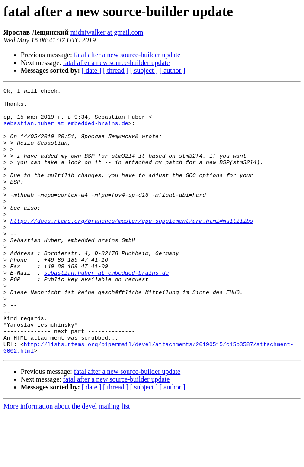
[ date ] (91, 70)
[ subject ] (144, 70)
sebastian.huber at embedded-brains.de (65, 131)
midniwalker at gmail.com (106, 32)
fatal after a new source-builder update (127, 54)
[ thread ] (115, 70)
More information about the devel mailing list (66, 459)
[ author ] (173, 70)
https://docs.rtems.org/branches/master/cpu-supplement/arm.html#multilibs (131, 248)
